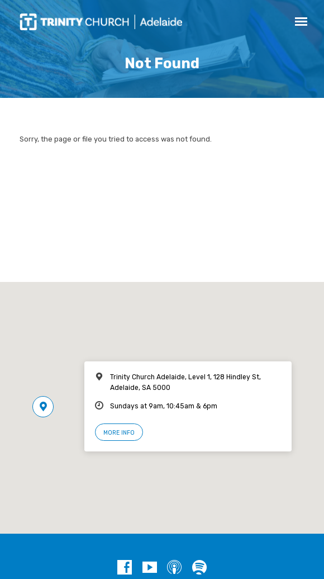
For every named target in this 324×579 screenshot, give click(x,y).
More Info (119, 432)
